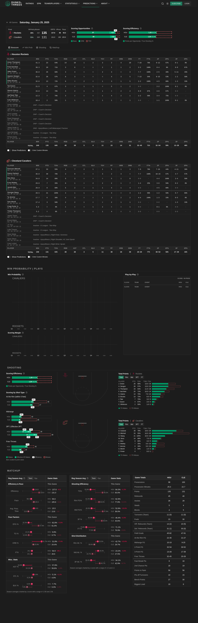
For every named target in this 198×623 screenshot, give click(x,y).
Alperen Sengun (13, 76)
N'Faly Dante (12, 137)
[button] (65, 302)
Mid (132, 377)
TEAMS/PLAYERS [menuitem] (53, 3)
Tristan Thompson (14, 211)
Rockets (17, 33)
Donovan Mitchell (13, 169)
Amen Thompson (13, 62)
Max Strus (11, 178)
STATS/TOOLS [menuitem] (72, 3)
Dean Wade (11, 234)
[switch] (9, 150)
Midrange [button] (10, 412)
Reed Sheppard (13, 118)
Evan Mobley (12, 183)
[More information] (92, 28)
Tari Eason (11, 86)
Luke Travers (12, 229)
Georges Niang (13, 192)
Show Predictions (19, 150)
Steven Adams (12, 90)
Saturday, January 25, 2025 (34, 22)
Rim (126, 377)
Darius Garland (13, 173)
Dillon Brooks (12, 81)
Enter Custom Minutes (40, 150)
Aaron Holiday (12, 104)
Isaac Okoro (11, 239)
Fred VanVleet (12, 67)
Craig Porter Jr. (13, 206)
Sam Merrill (11, 202)
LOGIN (187, 4)
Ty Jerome (11, 197)
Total (121, 377)
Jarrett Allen (11, 187)
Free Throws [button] (11, 441)
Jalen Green (11, 71)
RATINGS (30, 3)
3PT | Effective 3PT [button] (14, 427)
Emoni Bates (12, 220)
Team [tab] (30, 478)
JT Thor (10, 225)
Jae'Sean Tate (12, 95)
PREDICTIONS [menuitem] (90, 3)
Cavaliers (18, 37)
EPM (39, 3)
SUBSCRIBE (176, 4)
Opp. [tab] (36, 478)
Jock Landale (12, 114)
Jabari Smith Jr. (13, 128)
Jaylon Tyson (12, 216)
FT (142, 377)
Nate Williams (12, 123)
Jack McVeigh (12, 132)
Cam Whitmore (13, 100)
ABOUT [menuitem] (105, 3)
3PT (137, 377)
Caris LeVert (12, 243)
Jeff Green (11, 109)
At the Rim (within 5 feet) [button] (16, 397)
